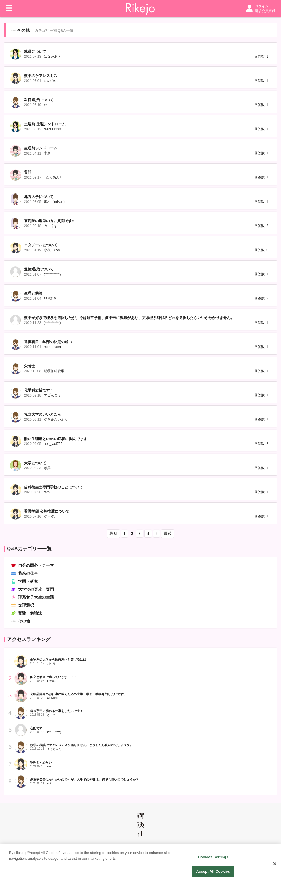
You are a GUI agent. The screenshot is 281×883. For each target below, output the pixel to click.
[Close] (275, 867)
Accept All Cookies (213, 874)
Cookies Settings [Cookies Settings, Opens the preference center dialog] (213, 860)
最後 (168, 533)
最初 (113, 533)
